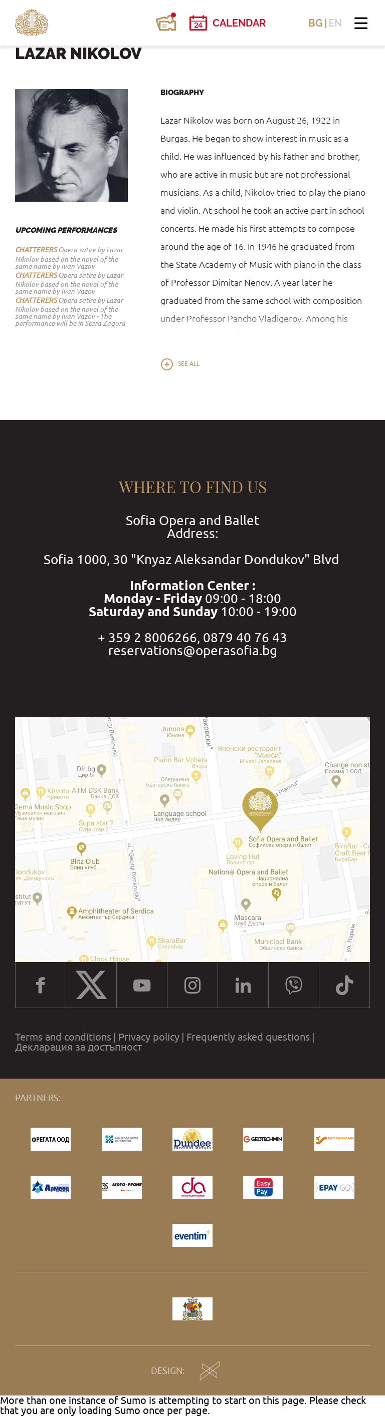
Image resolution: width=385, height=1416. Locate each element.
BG (315, 23)
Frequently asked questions (248, 1037)
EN (335, 23)
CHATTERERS (36, 250)
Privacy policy (148, 1037)
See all (189, 363)
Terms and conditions (63, 1037)
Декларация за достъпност (78, 1047)
